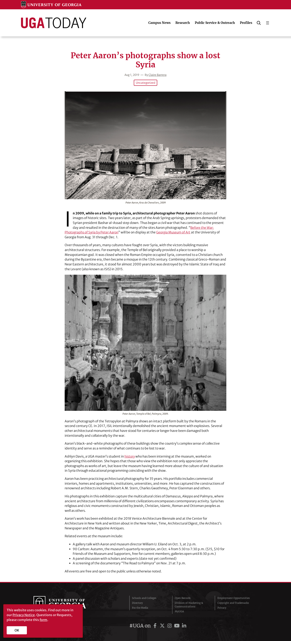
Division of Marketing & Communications (189, 604)
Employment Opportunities (233, 598)
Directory (137, 602)
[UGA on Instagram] (170, 626)
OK (17, 630)
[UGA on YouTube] (177, 626)
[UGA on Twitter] (163, 626)
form (43, 620)
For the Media (140, 607)
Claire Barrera (157, 75)
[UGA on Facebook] (155, 626)
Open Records (183, 598)
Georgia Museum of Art (174, 232)
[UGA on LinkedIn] (184, 626)
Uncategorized (145, 83)
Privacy (221, 607)
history (129, 456)
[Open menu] (267, 22)
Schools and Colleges (144, 598)
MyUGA (179, 611)
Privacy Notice (24, 615)
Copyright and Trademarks (233, 602)
